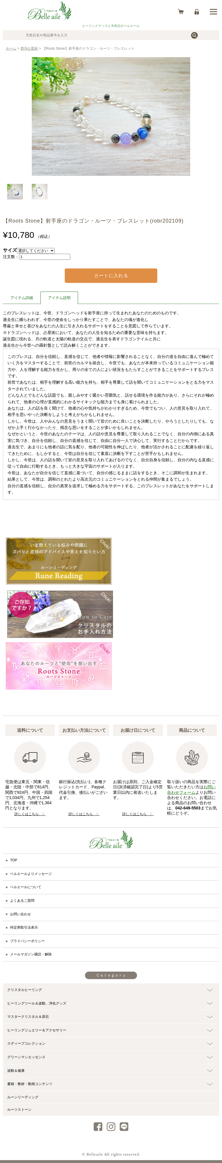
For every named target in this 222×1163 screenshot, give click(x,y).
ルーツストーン (19, 1110)
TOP (13, 860)
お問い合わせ (20, 914)
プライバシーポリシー (27, 941)
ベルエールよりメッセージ (31, 874)
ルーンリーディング (22, 1097)
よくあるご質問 (22, 901)
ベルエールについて (25, 887)
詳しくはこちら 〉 (30, 814)
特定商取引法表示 (24, 927)
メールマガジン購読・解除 (31, 954)
